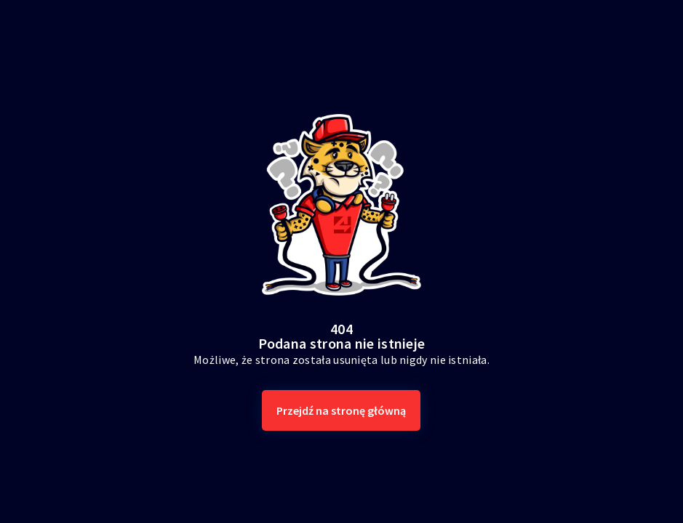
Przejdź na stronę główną (341, 410)
